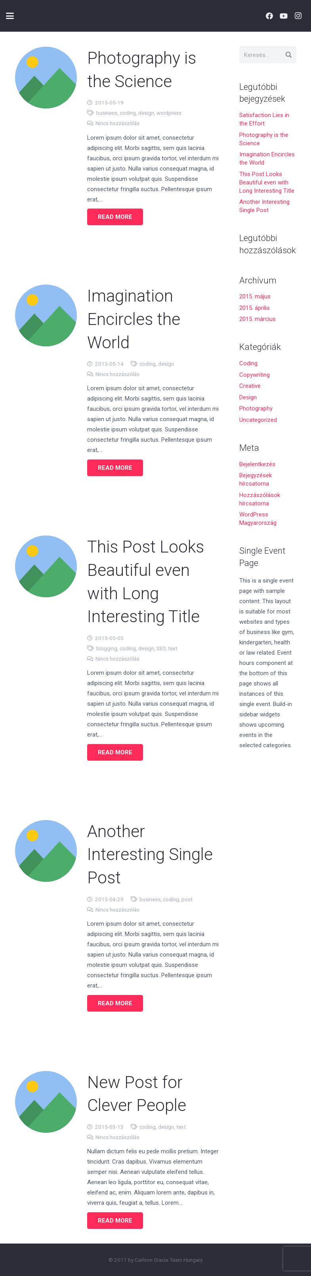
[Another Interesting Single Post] (46, 850)
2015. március (257, 319)
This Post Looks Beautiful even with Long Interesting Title (266, 182)
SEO (160, 648)
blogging (106, 648)
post (187, 899)
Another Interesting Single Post (150, 854)
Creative (250, 385)
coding (127, 113)
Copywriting (254, 374)
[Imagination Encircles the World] (46, 315)
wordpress (168, 113)
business (106, 113)
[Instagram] (298, 16)
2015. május (255, 296)
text (172, 648)
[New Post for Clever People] (46, 1101)
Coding (248, 363)
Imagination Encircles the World (133, 319)
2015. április (254, 307)
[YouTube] (284, 16)
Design (248, 397)
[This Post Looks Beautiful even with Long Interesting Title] (46, 566)
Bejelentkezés (257, 464)
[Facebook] (269, 16)
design (146, 113)
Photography (256, 408)
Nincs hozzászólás (117, 123)
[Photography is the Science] (46, 77)
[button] (10, 16)
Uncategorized (258, 419)
